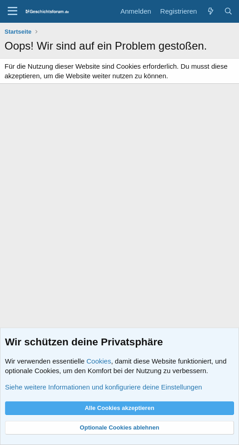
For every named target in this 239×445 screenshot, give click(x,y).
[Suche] (228, 11)
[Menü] (12, 11)
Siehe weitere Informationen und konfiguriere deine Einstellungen (103, 387)
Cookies (98, 361)
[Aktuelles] (210, 11)
